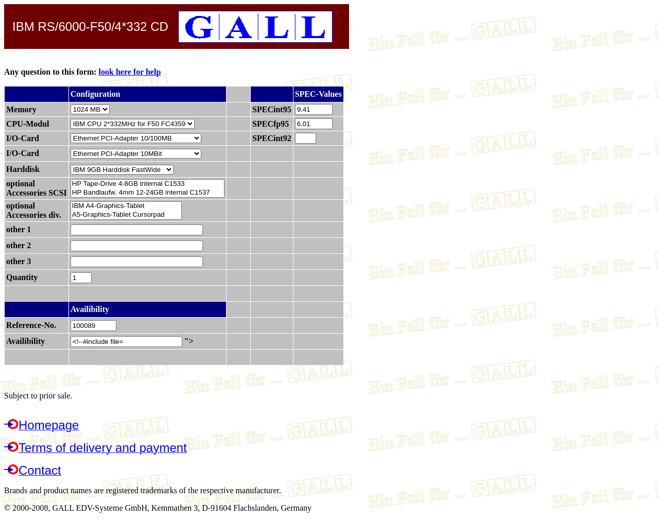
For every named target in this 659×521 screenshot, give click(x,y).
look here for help (130, 71)
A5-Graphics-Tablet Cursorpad (126, 215)
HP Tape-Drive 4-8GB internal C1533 (147, 184)
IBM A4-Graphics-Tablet (126, 206)
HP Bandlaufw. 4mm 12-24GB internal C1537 (147, 192)
